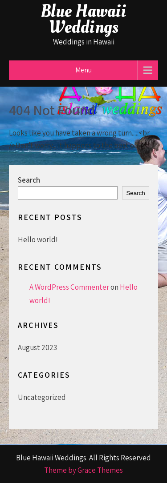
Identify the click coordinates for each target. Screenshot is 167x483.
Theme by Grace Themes (83, 470)
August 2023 (37, 347)
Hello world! (38, 239)
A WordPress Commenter (69, 287)
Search (29, 180)
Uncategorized (42, 397)
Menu (83, 70)
